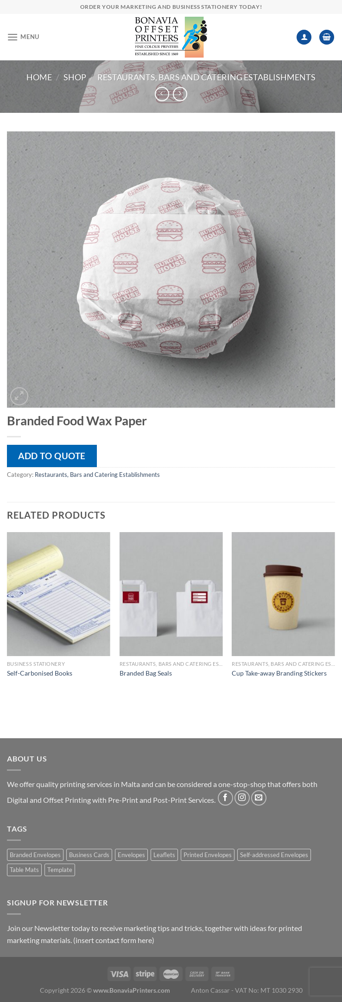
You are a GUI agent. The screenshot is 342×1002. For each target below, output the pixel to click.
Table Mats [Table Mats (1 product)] (24, 869)
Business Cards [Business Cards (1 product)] (89, 855)
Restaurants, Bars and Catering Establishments (206, 77)
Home (39, 77)
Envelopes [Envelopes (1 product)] (131, 855)
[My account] (304, 37)
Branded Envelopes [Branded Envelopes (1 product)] (35, 855)
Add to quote (52, 455)
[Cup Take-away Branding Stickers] (283, 594)
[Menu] (23, 37)
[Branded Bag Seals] (171, 594)
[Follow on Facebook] (225, 798)
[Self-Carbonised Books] (58, 594)
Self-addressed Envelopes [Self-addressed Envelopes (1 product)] (274, 855)
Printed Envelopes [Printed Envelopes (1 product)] (208, 855)
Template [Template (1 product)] (59, 869)
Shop (74, 77)
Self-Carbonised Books (39, 673)
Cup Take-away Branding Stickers (279, 673)
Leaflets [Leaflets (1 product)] (164, 855)
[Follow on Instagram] (242, 798)
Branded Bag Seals (146, 673)
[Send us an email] (258, 798)
